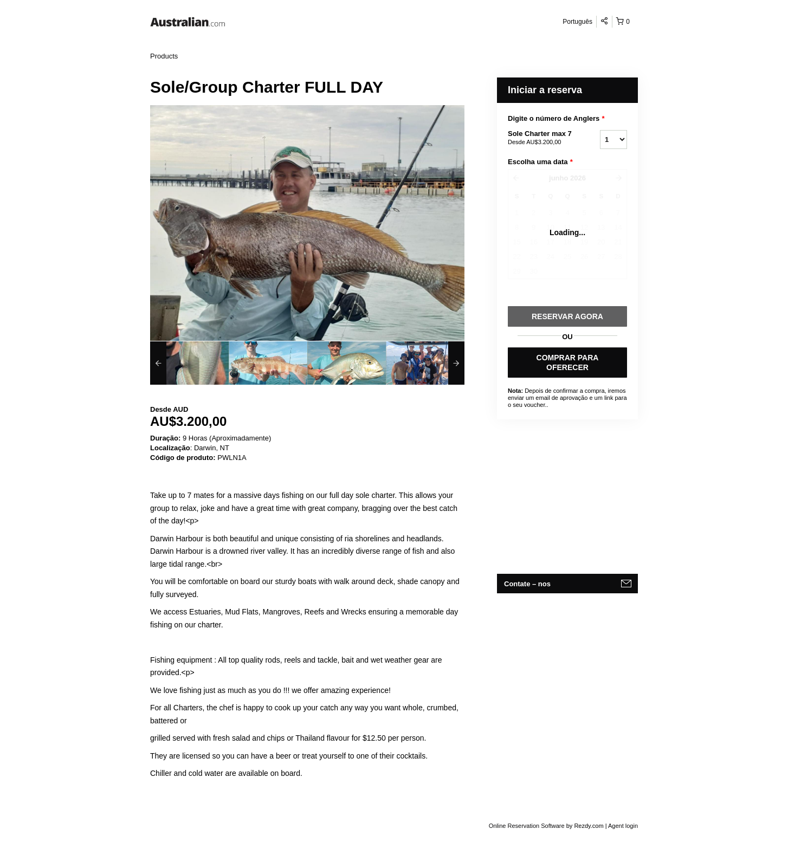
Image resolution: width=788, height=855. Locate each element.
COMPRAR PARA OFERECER (568, 362)
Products (164, 56)
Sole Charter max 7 (540, 138)
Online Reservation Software (527, 825)
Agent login (623, 825)
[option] (189, 363)
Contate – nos (527, 584)
